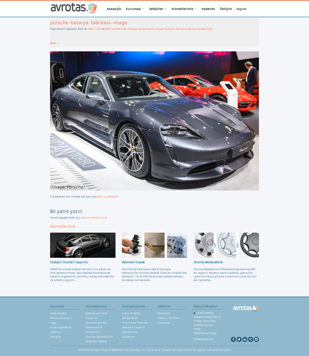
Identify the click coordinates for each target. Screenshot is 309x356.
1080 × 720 (94, 28)
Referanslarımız (61, 318)
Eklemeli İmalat (96, 341)
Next (54, 43)
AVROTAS (72, 8)
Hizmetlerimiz (184, 9)
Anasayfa (114, 9)
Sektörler (158, 9)
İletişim (226, 9)
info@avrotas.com (203, 339)
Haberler (208, 9)
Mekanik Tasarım (133, 327)
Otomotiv (164, 313)
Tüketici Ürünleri (169, 318)
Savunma (164, 322)
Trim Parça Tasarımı (135, 322)
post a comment (107, 196)
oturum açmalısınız (94, 217)
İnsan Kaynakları (61, 327)
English (241, 9)
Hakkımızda (58, 313)
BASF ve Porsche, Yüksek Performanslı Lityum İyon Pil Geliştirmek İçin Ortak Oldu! (158, 28)
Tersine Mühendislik (99, 336)
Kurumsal (135, 9)
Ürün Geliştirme (96, 322)
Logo (53, 322)
